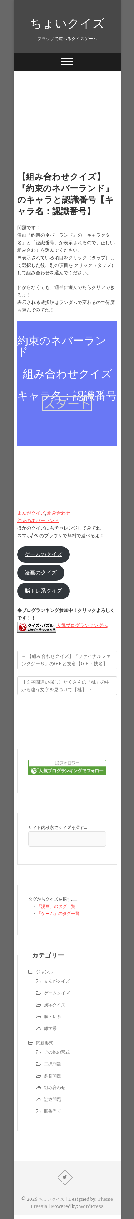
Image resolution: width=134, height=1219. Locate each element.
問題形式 (44, 1042)
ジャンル (44, 971)
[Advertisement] (67, 110)
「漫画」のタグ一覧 (56, 906)
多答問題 (52, 1075)
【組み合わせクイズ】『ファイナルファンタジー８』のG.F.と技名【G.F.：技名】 (66, 660)
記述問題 (52, 1099)
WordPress (91, 1206)
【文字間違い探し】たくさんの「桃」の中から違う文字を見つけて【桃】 (65, 686)
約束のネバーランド (38, 520)
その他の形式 (57, 1052)
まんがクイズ (31, 513)
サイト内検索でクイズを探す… (57, 827)
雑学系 (50, 1028)
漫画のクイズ (41, 572)
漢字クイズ (54, 1004)
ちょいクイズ (67, 23)
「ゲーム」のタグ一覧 (58, 913)
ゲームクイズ (57, 993)
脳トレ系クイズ (43, 591)
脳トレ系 (52, 1016)
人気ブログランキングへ (82, 625)
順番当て (52, 1111)
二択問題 (52, 1063)
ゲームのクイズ (43, 554)
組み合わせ (58, 513)
